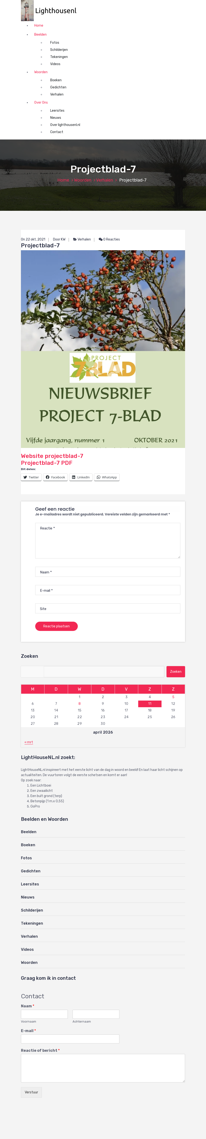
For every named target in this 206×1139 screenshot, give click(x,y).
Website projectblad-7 (103, 354)
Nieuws (55, 118)
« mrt (29, 742)
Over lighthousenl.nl (65, 125)
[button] (51, 10)
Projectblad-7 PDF (46, 463)
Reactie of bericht (40, 1050)
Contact (56, 132)
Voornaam (28, 1021)
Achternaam (82, 1021)
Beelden (40, 35)
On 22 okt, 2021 (33, 239)
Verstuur (31, 1092)
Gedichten (58, 87)
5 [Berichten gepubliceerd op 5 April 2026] (173, 697)
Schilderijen (59, 50)
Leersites (57, 111)
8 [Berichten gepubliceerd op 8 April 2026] (79, 704)
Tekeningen (59, 57)
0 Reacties (109, 239)
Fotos (54, 43)
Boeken (56, 80)
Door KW (59, 239)
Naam (27, 1006)
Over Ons (41, 103)
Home (38, 26)
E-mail (28, 1030)
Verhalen (57, 94)
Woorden (41, 72)
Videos (55, 64)
